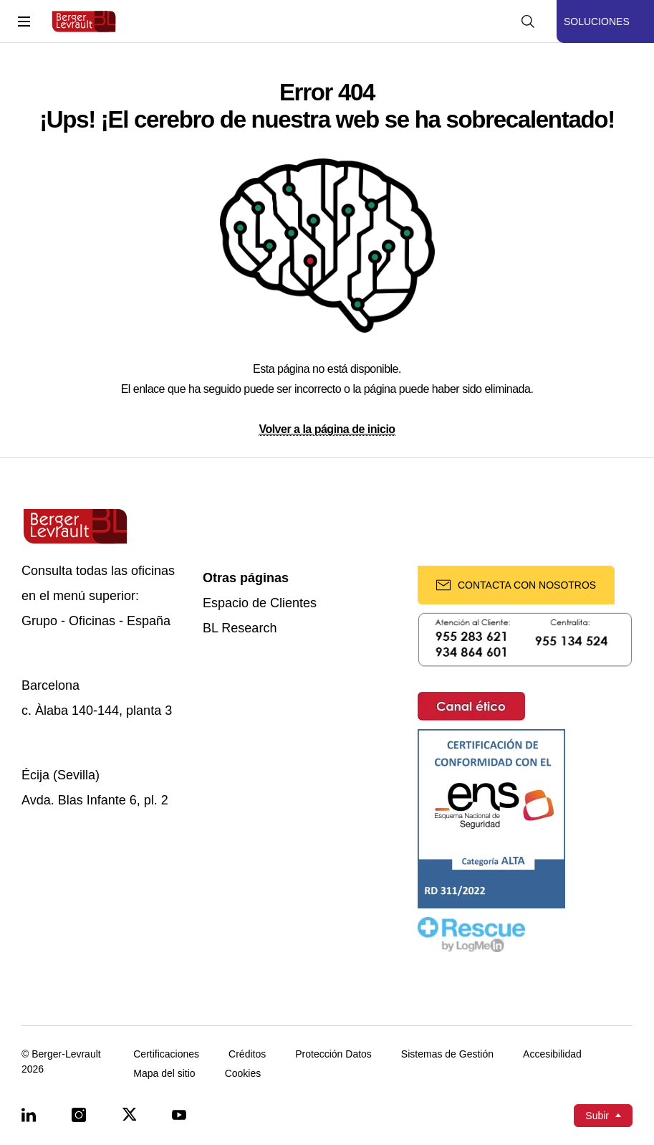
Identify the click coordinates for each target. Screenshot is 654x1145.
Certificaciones (166, 1054)
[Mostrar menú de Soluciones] (605, 21)
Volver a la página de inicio (327, 429)
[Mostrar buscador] (528, 21)
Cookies (243, 1073)
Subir (597, 1115)
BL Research (239, 628)
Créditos (247, 1054)
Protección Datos (333, 1054)
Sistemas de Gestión (447, 1054)
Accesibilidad (552, 1054)
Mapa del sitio (164, 1073)
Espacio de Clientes (260, 603)
